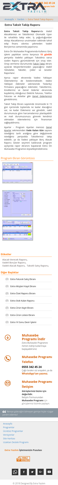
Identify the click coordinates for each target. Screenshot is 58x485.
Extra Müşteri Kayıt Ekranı (23, 286)
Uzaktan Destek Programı (16, 442)
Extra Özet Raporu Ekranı (22, 293)
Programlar (8, 427)
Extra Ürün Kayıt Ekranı (21, 308)
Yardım (20, 19)
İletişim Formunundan (32, 397)
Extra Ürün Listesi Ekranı (22, 315)
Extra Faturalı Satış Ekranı (23, 279)
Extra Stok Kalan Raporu (22, 300)
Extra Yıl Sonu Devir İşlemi (23, 322)
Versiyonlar (8, 434)
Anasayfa (9, 19)
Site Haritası (9, 438)
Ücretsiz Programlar (13, 431)
